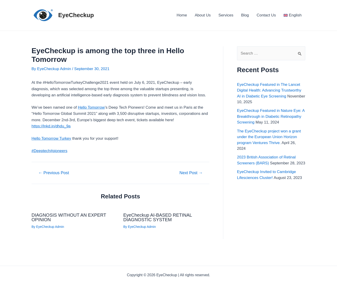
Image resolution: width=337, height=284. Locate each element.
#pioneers (58, 151)
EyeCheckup (76, 15)
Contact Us (266, 15)
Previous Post (53, 173)
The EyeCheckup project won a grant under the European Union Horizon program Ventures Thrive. (269, 137)
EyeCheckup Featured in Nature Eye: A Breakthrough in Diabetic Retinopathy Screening (271, 116)
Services (226, 15)
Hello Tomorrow (91, 107)
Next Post (191, 173)
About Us (203, 15)
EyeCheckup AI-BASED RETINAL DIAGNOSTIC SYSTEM (157, 217)
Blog (245, 15)
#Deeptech (41, 151)
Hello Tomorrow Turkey (51, 138)
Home (182, 15)
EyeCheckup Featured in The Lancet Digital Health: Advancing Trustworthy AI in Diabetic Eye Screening (269, 90)
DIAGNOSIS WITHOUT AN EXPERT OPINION (69, 217)
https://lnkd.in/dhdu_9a (51, 126)
